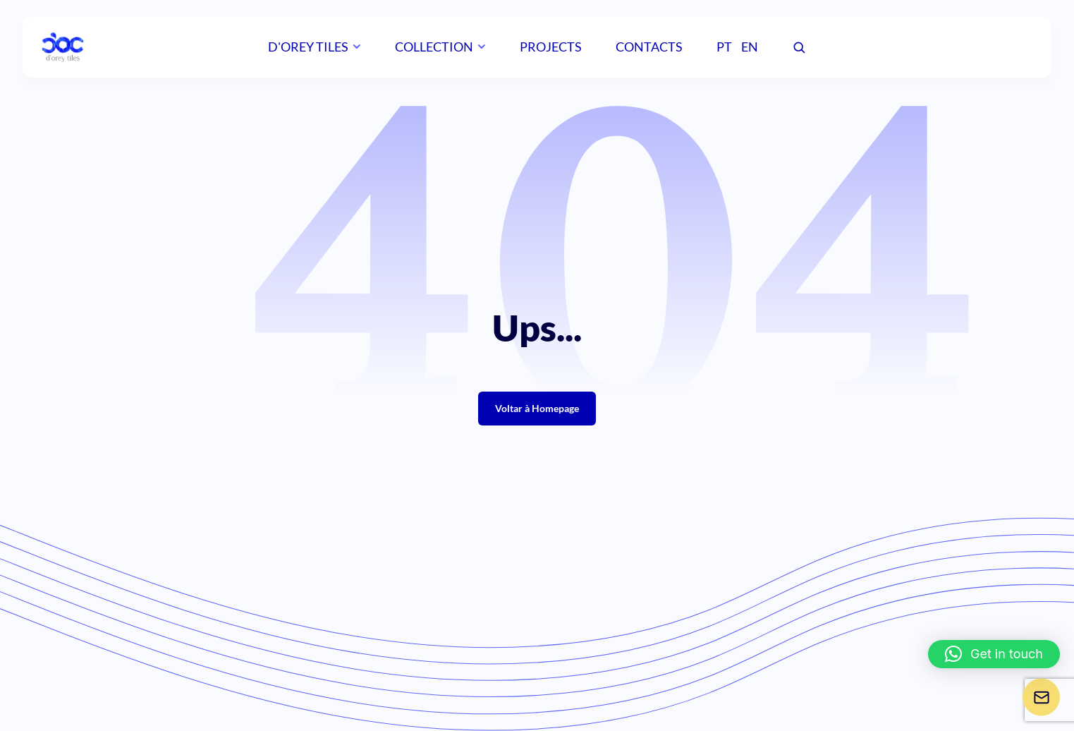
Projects (551, 46)
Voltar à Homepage (537, 408)
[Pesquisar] (799, 48)
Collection (434, 46)
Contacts (649, 46)
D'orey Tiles (308, 46)
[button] (994, 654)
